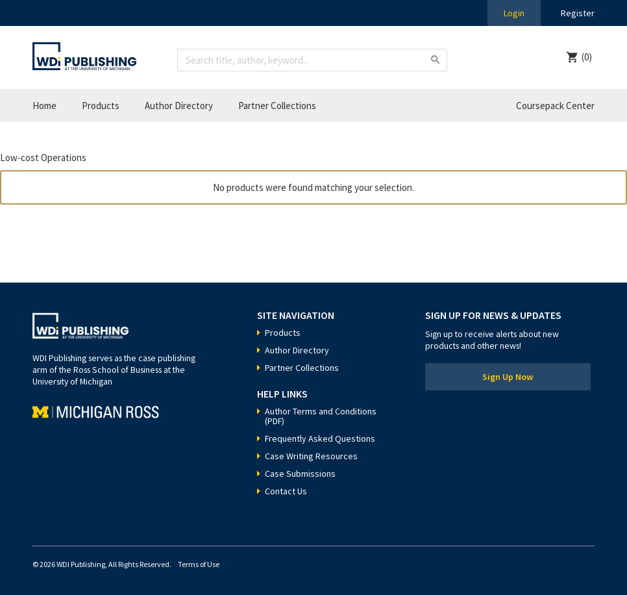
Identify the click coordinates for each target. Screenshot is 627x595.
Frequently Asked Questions (320, 438)
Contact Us (286, 491)
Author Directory (179, 105)
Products (100, 105)
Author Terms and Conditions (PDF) (320, 416)
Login (514, 13)
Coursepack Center (555, 105)
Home (44, 105)
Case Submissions (300, 473)
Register (578, 13)
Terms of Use (198, 564)
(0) (587, 57)
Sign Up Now (507, 377)
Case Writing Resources (311, 456)
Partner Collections (277, 105)
